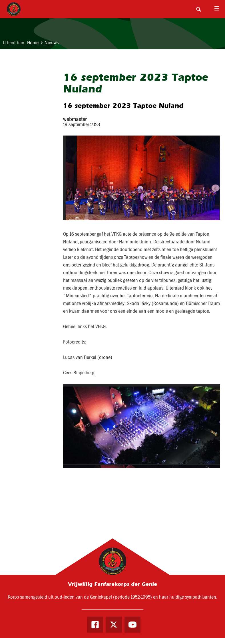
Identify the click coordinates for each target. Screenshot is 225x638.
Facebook (95, 625)
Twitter (114, 625)
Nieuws (52, 43)
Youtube (132, 625)
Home (33, 43)
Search (198, 9)
